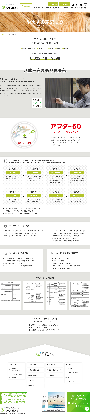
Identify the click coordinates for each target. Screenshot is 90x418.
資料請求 (65, 4)
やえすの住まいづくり (54, 370)
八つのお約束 (32, 365)
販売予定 (12, 377)
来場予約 (53, 4)
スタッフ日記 (70, 381)
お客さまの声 (32, 375)
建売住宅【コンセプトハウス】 (16, 369)
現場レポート (70, 377)
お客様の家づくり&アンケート (73, 373)
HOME (3, 34)
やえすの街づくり (52, 375)
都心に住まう (51, 365)
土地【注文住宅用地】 (16, 374)
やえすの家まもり (33, 370)
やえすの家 (13, 365)
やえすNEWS (69, 368)
